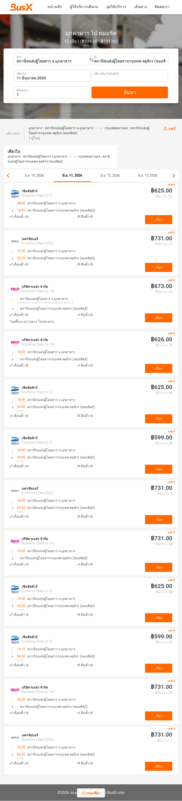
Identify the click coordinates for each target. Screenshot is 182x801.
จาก (19, 56)
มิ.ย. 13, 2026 (147, 175)
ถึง (95, 56)
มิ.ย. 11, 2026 (72, 175)
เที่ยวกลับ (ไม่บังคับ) (106, 73)
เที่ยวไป (21, 73)
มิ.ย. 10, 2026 (34, 175)
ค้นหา (130, 92)
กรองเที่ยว (91, 793)
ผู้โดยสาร (22, 90)
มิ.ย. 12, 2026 (110, 175)
